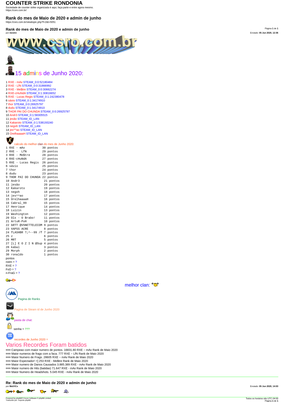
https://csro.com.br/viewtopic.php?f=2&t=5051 (31, 22)
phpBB (18, 398)
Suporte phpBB (24, 400)
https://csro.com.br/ (16, 10)
